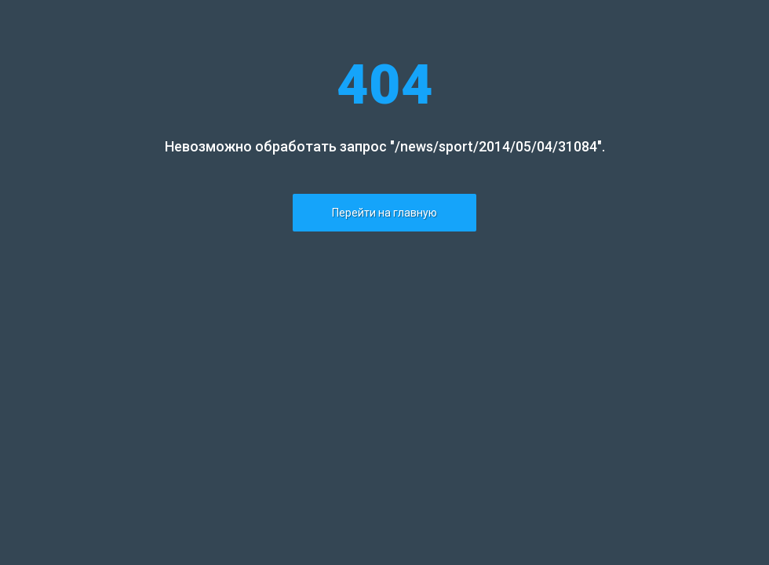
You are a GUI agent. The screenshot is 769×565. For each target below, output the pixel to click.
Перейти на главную (384, 212)
